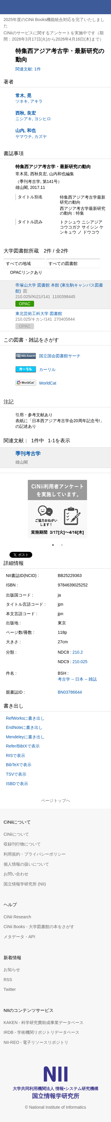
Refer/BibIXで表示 (23, 746)
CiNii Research (17, 916)
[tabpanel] (57, 509)
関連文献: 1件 (28, 69)
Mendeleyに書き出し (25, 736)
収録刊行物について (22, 844)
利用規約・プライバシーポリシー (35, 854)
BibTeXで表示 (18, 764)
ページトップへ (55, 800)
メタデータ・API (19, 936)
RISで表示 (15, 755)
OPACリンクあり (23, 272)
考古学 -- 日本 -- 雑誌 (77, 679)
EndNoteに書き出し (24, 727)
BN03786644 (70, 692)
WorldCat (47, 383)
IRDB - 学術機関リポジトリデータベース (41, 1032)
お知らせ (12, 969)
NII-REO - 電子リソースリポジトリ (36, 1042)
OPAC (24, 303)
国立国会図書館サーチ (60, 355)
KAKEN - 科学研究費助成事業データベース (43, 1022)
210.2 (78, 652)
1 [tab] (55, 545)
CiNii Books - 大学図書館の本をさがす (39, 926)
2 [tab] (64, 545)
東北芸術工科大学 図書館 (38, 313)
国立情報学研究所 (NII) (25, 884)
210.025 (80, 661)
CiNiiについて (16, 834)
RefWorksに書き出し (25, 718)
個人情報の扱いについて (26, 864)
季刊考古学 (28, 453)
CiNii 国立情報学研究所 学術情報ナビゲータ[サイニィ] (26, 7)
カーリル (47, 369)
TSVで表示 (16, 774)
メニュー (104, 7)
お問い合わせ (16, 874)
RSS (8, 979)
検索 (90, 7)
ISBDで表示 (17, 783)
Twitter (10, 989)
